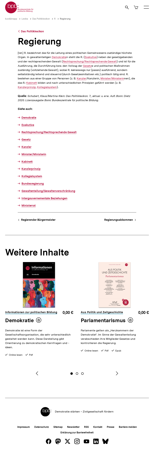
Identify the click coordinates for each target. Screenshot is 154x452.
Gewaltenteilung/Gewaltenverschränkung (48, 190)
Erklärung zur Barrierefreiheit (76, 432)
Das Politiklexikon (41, 19)
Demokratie (59, 57)
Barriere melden (128, 427)
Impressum (23, 427)
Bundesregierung (33, 183)
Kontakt (97, 427)
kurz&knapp (11, 19)
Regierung (65, 19)
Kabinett (31, 82)
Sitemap (58, 427)
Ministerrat (29, 205)
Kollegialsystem (47, 87)
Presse (110, 427)
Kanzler (81, 78)
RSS (86, 427)
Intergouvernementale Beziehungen (44, 198)
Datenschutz (41, 427)
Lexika (25, 19)
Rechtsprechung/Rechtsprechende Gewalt (90, 61)
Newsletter (73, 427)
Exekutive (91, 57)
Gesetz (87, 65)
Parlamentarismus (103, 320)
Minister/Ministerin (112, 78)
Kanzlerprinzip (27, 87)
